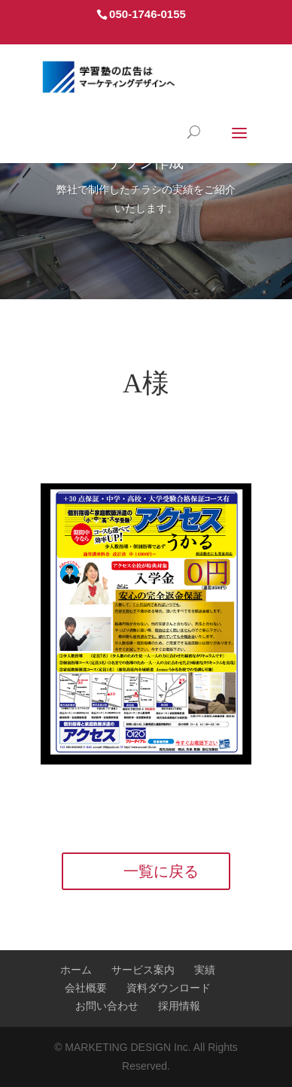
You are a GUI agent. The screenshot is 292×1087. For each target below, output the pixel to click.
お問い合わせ (106, 1006)
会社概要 (86, 988)
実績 (204, 970)
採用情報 (179, 1006)
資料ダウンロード (168, 988)
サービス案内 (143, 970)
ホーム (76, 970)
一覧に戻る (161, 871)
